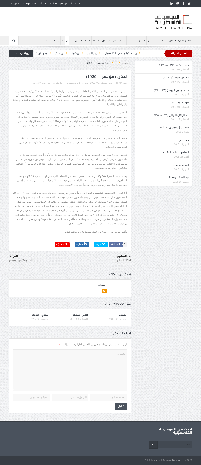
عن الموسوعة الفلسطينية (53, 3)
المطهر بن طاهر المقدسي (175, 152)
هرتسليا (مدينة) (180, 102)
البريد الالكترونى (41, 83)
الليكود (123, 314)
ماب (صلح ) (183, 140)
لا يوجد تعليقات (74, 83)
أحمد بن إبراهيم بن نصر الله (174, 127)
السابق (124, 256)
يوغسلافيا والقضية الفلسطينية (120, 53)
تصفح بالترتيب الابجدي (180, 40)
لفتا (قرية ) (124, 260)
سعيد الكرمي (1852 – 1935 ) (174, 65)
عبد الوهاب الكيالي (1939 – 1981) (171, 115)
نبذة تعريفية (29, 3)
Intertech (179, 460)
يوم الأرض (92, 53)
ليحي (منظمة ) (79, 314)
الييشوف (75, 53)
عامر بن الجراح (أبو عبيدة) (176, 77)
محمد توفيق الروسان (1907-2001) (171, 90)
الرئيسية (75, 3)
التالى (16, 256)
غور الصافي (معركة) (178, 177)
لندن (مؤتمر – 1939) (21, 260)
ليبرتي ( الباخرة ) (39, 314)
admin (119, 83)
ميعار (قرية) (42, 53)
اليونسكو (59, 53)
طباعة (57, 83)
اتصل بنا (15, 3)
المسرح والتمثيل (180, 165)
